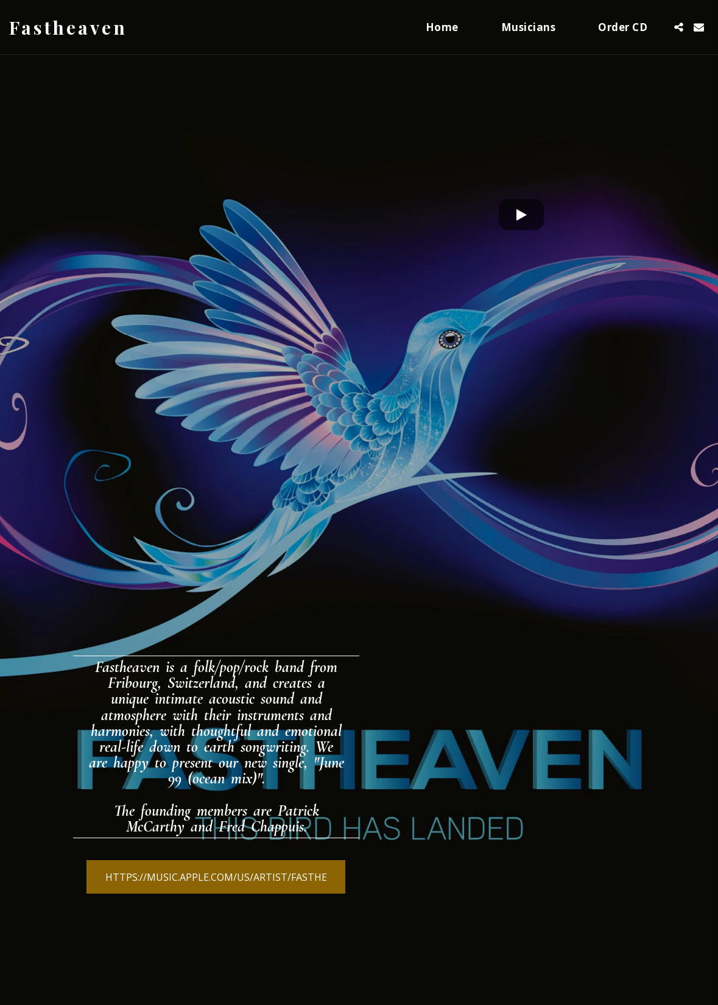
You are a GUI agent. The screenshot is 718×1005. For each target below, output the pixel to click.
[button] (678, 27)
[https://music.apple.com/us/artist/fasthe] (215, 877)
